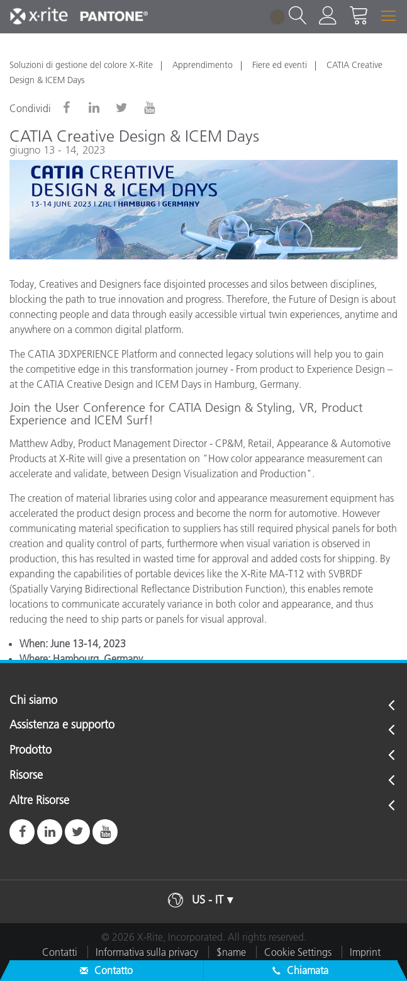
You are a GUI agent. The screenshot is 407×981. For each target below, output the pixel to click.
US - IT (207, 900)
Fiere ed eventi (279, 65)
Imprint (365, 952)
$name (231, 952)
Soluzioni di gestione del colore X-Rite (81, 65)
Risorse (26, 775)
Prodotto (30, 750)
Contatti (59, 952)
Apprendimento (202, 65)
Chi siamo (33, 701)
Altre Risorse (39, 801)
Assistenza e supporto (61, 725)
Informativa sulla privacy (147, 952)
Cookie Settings (298, 952)
